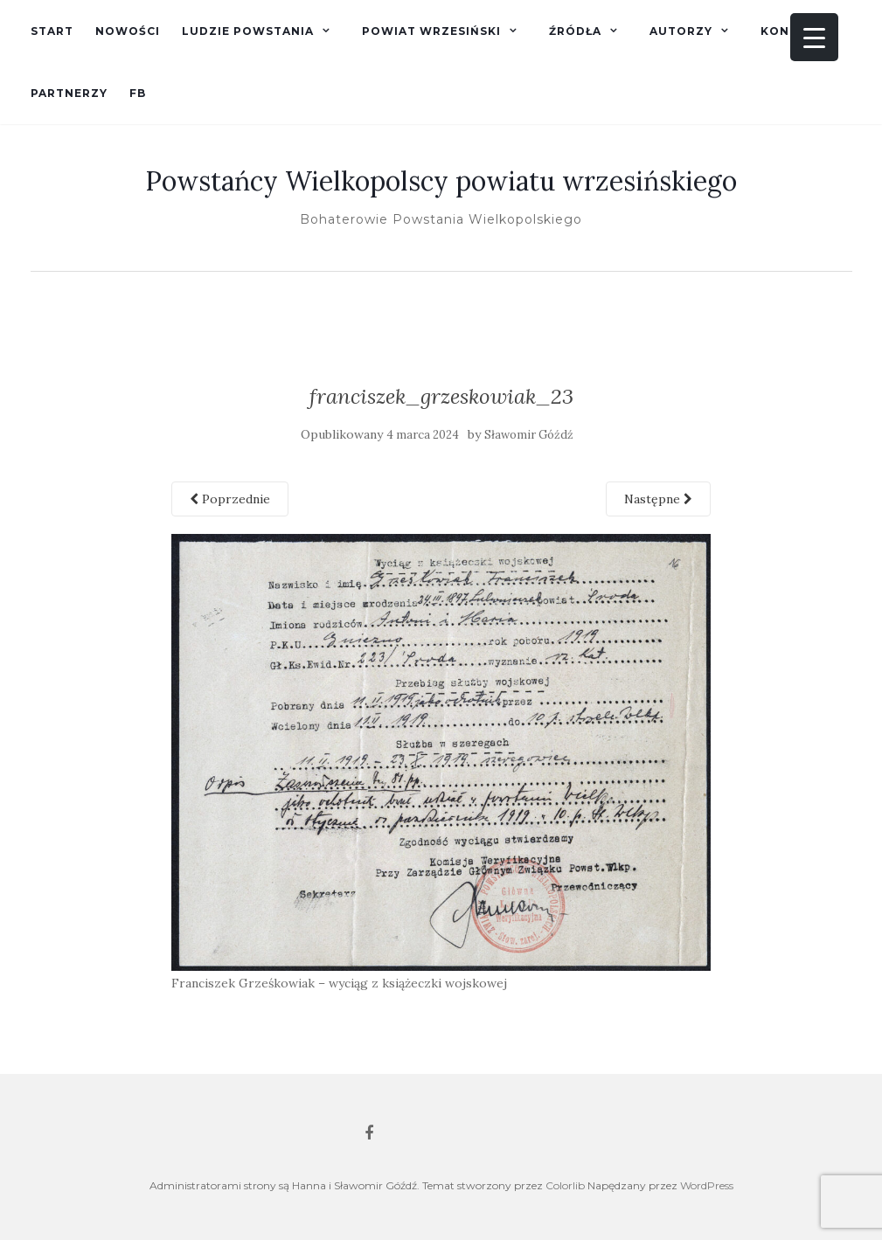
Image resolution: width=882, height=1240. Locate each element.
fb (137, 93)
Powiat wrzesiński (431, 31)
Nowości (127, 31)
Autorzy (680, 31)
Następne (658, 499)
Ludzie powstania (248, 31)
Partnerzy (69, 93)
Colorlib (565, 1185)
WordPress (706, 1185)
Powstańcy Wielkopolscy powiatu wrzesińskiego (441, 181)
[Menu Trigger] (814, 37)
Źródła (575, 31)
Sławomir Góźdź (528, 434)
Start (52, 31)
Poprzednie (230, 499)
